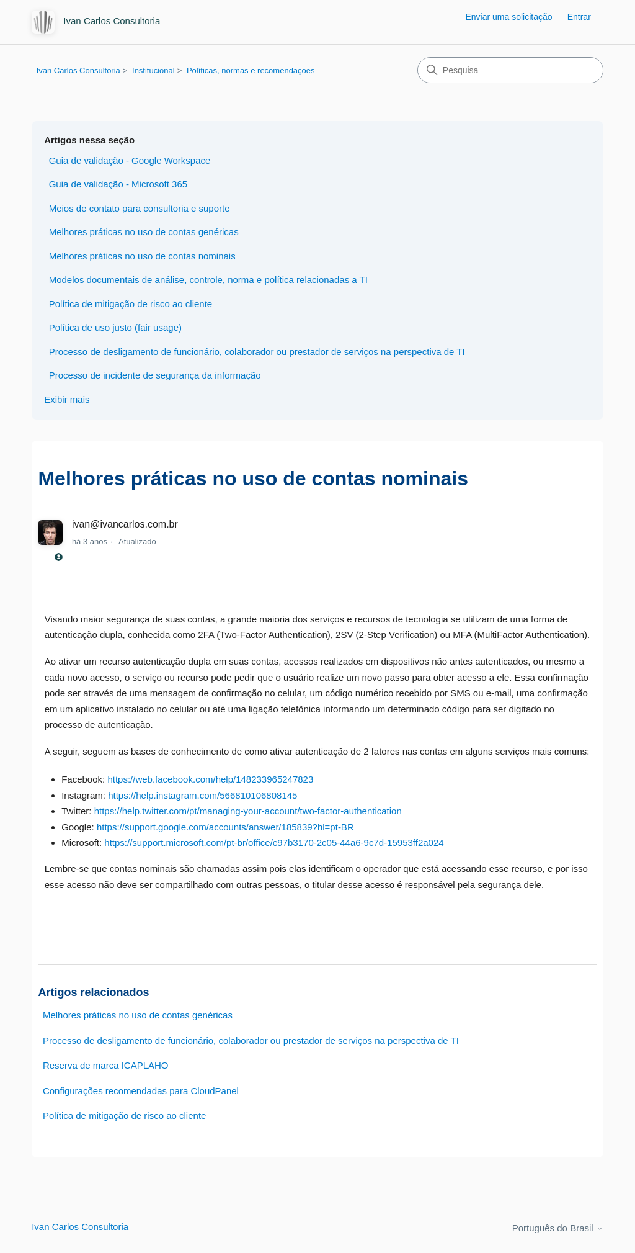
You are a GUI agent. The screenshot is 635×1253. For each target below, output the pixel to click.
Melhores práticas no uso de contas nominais (142, 256)
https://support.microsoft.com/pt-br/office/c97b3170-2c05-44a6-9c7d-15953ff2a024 (273, 842)
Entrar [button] (579, 17)
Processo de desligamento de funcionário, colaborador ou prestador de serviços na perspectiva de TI (257, 351)
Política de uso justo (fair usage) (115, 327)
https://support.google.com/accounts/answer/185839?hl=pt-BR (225, 827)
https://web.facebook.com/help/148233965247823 (210, 779)
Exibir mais (66, 399)
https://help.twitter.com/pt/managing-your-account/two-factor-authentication (248, 811)
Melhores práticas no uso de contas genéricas (144, 232)
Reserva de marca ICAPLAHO (106, 1065)
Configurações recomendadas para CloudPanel (141, 1090)
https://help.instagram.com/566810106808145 (202, 795)
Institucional (153, 70)
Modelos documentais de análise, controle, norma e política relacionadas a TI (208, 279)
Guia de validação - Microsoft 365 (118, 184)
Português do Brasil (557, 1228)
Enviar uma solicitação (508, 17)
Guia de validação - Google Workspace (130, 160)
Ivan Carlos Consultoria (78, 70)
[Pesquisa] (510, 70)
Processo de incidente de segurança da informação (155, 375)
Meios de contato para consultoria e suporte (139, 208)
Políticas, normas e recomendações (251, 70)
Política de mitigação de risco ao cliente (130, 304)
